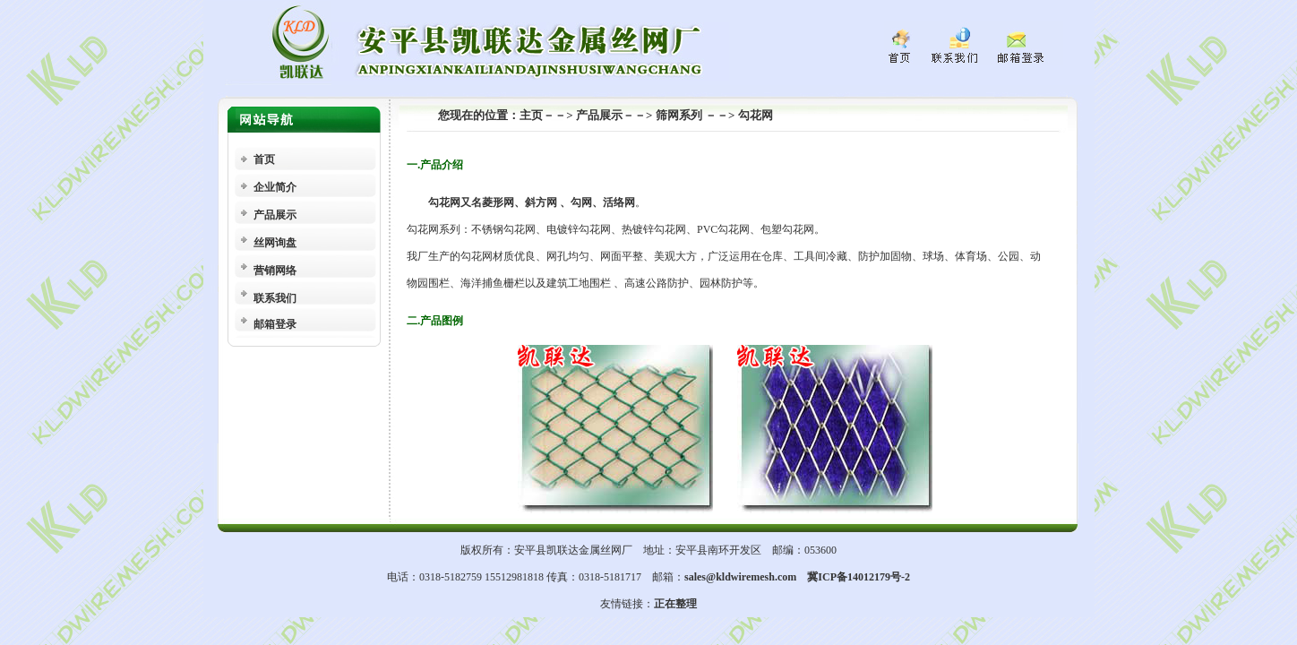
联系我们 (274, 298)
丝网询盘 (274, 242)
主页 (531, 115)
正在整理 (675, 604)
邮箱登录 (274, 324)
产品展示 (274, 215)
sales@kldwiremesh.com (740, 577)
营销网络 (274, 270)
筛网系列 (680, 115)
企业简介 (274, 187)
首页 (264, 159)
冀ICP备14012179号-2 (858, 577)
